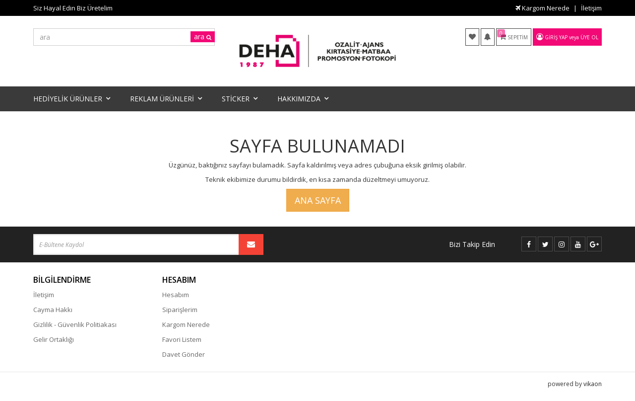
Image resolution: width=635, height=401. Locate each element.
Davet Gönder (183, 354)
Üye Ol (589, 37)
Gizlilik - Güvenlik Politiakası (75, 324)
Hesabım (175, 294)
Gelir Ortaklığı (53, 339)
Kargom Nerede (542, 7)
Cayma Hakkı (52, 309)
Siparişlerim (179, 309)
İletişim (591, 7)
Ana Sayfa (318, 200)
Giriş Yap (556, 37)
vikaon (592, 384)
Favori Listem (181, 339)
